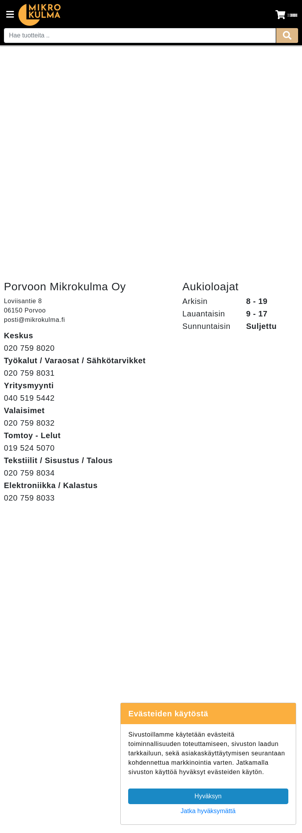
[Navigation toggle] (10, 15)
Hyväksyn (208, 796)
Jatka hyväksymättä (208, 811)
